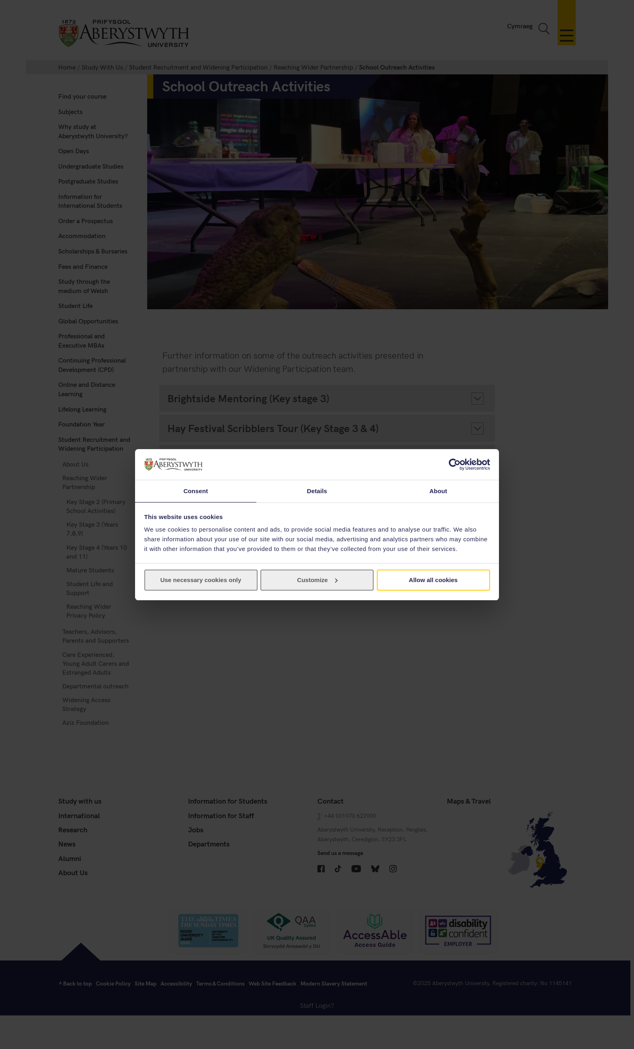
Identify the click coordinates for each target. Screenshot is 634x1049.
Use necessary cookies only (200, 580)
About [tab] (438, 490)
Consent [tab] (196, 490)
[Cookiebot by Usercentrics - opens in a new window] (454, 464)
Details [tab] (317, 490)
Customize (317, 580)
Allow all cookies (433, 580)
